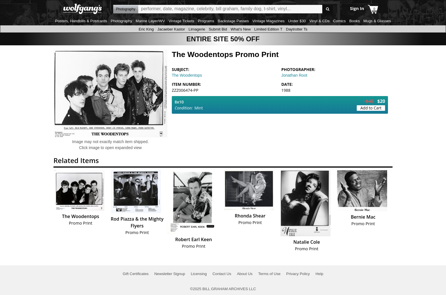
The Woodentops (187, 75)
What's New (241, 29)
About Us (245, 274)
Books (354, 21)
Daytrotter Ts (296, 29)
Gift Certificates (135, 274)
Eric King (146, 29)
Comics (339, 21)
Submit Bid (218, 29)
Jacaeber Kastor (171, 29)
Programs (206, 21)
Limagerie (197, 29)
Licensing (199, 274)
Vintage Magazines (268, 21)
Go (327, 9)
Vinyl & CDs (319, 21)
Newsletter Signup (169, 274)
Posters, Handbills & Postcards (81, 21)
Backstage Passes (233, 21)
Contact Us (221, 274)
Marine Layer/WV (150, 21)
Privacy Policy (298, 274)
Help (319, 274)
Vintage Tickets (181, 21)
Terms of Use (269, 274)
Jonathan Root (294, 75)
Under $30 (297, 21)
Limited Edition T (268, 29)
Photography (121, 21)
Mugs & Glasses (377, 21)
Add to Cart (370, 108)
